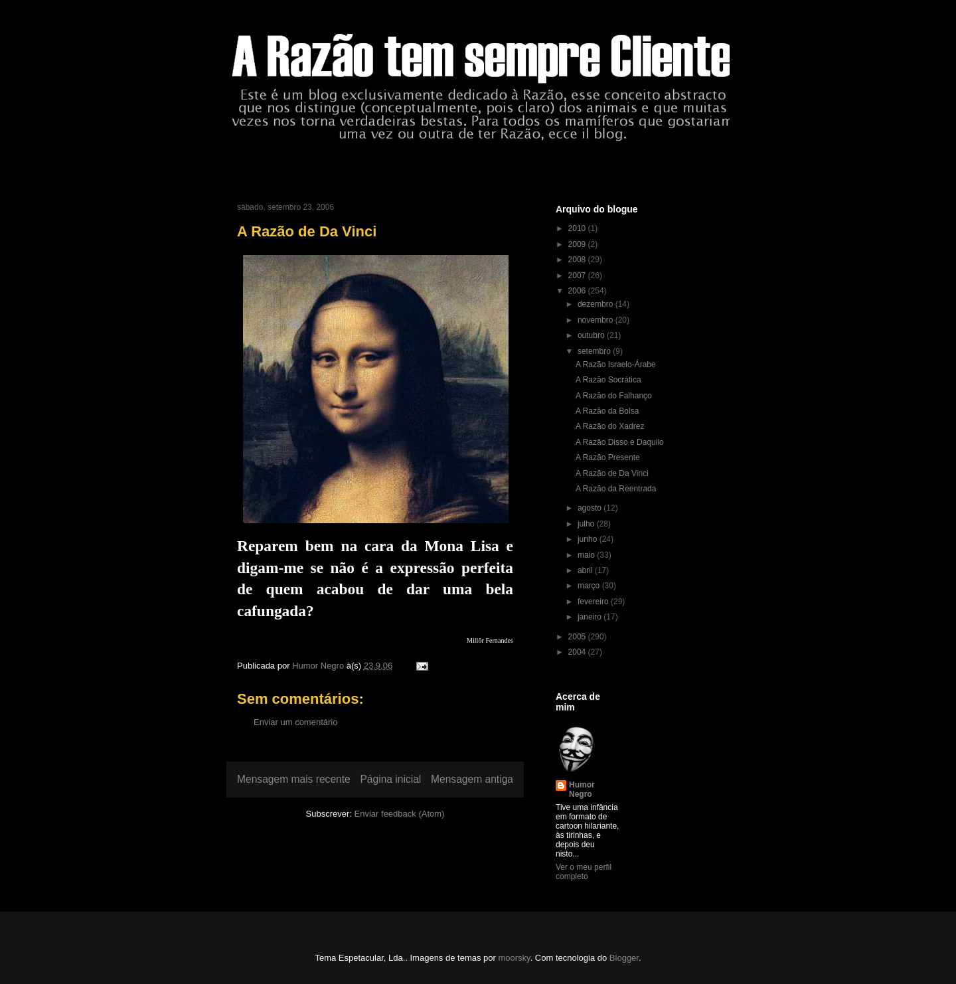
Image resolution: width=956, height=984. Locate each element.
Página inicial (390, 779)
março (590, 585)
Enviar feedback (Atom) (400, 814)
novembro (596, 320)
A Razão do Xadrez (610, 426)
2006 (578, 290)
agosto (590, 508)
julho (587, 524)
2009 (578, 244)
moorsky (514, 958)
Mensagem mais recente (294, 779)
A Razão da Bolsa (607, 411)
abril (586, 570)
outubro (592, 335)
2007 (578, 275)
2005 (578, 636)
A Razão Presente (608, 457)
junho (588, 539)
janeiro (590, 616)
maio (587, 555)
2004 (578, 652)
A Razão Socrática (608, 379)
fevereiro (594, 601)
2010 (578, 228)
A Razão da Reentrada (616, 488)
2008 (578, 259)
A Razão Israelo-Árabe (616, 364)
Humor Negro (582, 789)
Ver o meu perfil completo (583, 871)
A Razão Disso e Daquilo (620, 442)
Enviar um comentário (295, 722)
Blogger (624, 958)
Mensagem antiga (472, 779)
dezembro (596, 304)
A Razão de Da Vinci (612, 473)
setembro (595, 351)
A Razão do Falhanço (614, 395)
